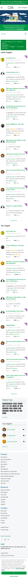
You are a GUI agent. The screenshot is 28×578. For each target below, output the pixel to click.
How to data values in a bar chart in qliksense (15, 376)
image (11, 410)
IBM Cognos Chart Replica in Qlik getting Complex (15, 141)
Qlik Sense (3, 462)
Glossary (3, 499)
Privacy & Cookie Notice (7, 555)
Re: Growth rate (11, 58)
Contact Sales (4, 529)
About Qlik (3, 511)
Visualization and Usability (13, 60)
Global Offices (5, 527)
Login (20, 1)
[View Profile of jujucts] (12, 198)
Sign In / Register (22, 7)
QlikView (3, 466)
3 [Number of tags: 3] (25, 435)
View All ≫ (14, 220)
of (18, 410)
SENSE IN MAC (10, 325)
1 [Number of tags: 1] (25, 441)
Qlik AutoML (4, 464)
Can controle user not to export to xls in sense (15, 188)
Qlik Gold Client (5, 481)
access (14, 406)
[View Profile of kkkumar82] (12, 382)
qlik (21, 410)
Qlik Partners (4, 492)
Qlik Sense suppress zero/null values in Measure (16, 89)
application (5, 408)
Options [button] (25, 33)
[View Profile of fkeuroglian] (12, 159)
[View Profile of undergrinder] (14, 81)
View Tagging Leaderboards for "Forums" (14, 423)
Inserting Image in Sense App (14, 311)
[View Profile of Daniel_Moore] (17, 99)
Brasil (7, 126)
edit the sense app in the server (15, 154)
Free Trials (3, 494)
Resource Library (5, 490)
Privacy (3, 520)
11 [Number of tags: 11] (25, 429)
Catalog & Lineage (6, 478)
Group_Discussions (7, 403)
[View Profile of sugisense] (11, 63)
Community (5, 45)
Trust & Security (5, 515)
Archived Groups (11, 144)
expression (5, 410)
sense (15, 403)
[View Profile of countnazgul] (14, 163)
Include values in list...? (13, 72)
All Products (4, 457)
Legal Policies (4, 553)
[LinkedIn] (5, 539)
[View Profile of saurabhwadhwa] (13, 116)
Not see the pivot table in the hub (15, 171)
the (10, 406)
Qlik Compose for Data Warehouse (10, 474)
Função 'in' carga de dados (14, 206)
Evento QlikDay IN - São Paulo (15, 124)
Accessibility (4, 518)
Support (3, 504)
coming (15, 408)
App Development (11, 110)
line (15, 410)
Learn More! (20, 29)
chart (11, 408)
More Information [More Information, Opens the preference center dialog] (14, 576)
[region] (14, 568)
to (18, 406)
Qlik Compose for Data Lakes (9, 471)
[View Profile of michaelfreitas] (14, 386)
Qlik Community (6, 536)
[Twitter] (2, 539)
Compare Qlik (4, 497)
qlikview (20, 403)
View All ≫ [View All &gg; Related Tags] (5, 417)
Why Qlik (3, 483)
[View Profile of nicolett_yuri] (12, 129)
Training (3, 502)
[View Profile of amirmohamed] (12, 95)
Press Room (4, 513)
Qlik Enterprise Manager (7, 476)
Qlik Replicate (4, 469)
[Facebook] (8, 539)
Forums (13, 17)
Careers (3, 522)
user (21, 406)
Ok (14, 573)
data (20, 408)
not (3, 406)
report (4, 413)
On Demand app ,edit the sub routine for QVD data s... (16, 107)
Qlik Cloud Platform (6, 459)
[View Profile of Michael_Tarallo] (15, 334)
